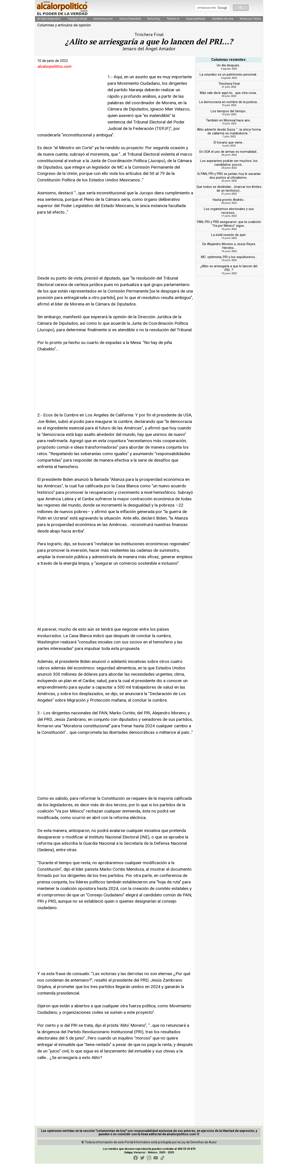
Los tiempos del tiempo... (229, 114)
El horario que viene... (229, 146)
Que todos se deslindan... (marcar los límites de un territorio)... (229, 192)
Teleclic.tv (173, 22)
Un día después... (229, 69)
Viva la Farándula (130, 22)
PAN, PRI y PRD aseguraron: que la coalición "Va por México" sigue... (229, 227)
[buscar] (212, 10)
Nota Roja (153, 22)
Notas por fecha (250, 22)
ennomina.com (103, 22)
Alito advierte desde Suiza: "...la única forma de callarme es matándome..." (229, 135)
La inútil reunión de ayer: (228, 238)
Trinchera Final (229, 87)
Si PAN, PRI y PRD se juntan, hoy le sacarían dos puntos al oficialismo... (229, 179)
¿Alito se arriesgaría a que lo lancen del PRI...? (228, 272)
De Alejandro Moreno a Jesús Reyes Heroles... (228, 249)
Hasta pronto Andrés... (229, 203)
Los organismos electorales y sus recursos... (229, 214)
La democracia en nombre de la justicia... (229, 106)
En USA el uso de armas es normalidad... (228, 155)
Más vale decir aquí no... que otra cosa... (229, 96)
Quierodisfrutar (195, 22)
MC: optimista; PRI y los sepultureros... (229, 261)
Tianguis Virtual (77, 22)
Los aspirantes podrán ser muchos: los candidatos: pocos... (229, 166)
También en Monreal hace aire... (229, 124)
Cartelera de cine (222, 22)
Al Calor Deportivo (49, 22)
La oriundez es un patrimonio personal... (229, 78)
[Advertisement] (70, 105)
